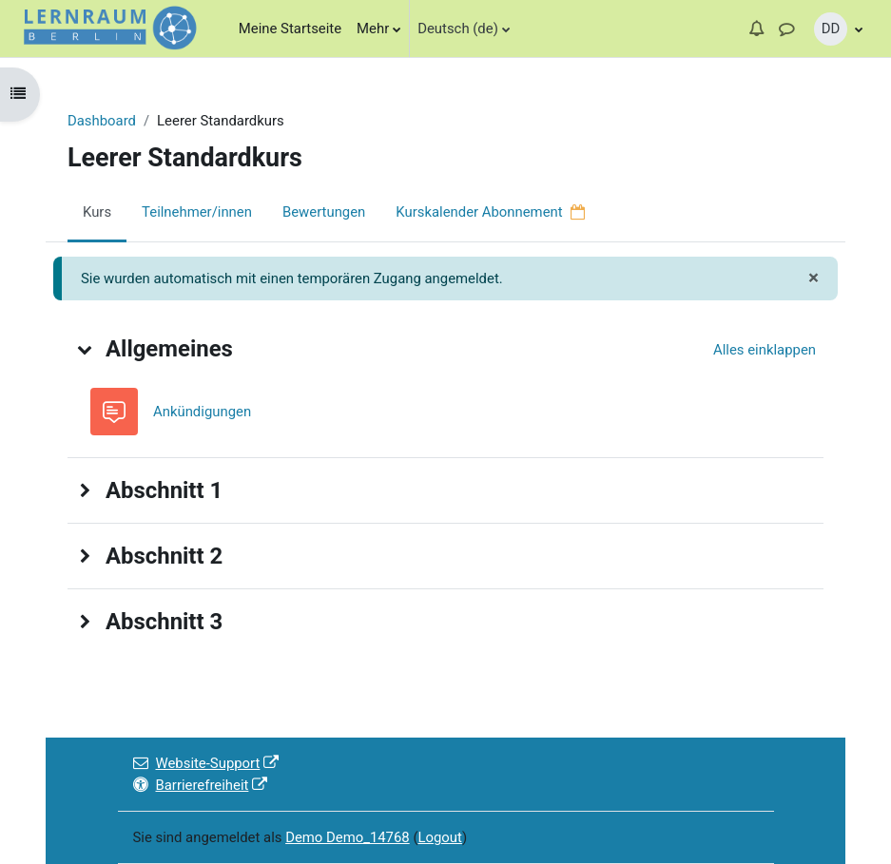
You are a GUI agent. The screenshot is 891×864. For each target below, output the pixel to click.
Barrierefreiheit (200, 785)
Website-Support (206, 763)
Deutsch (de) (457, 28)
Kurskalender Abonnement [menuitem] (490, 212)
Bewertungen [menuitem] (323, 212)
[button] (756, 28)
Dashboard (102, 120)
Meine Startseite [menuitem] (290, 28)
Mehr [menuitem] (373, 28)
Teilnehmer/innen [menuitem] (197, 212)
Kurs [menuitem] (97, 212)
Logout (439, 837)
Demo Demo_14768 (347, 837)
